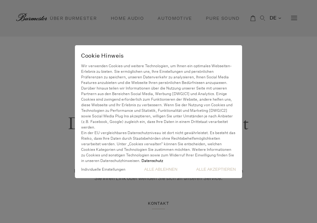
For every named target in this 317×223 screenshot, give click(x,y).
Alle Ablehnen (160, 169)
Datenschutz (152, 160)
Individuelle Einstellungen (103, 169)
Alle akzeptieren (216, 169)
